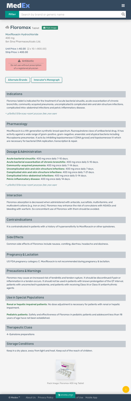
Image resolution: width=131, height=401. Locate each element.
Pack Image (49, 28)
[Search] (123, 14)
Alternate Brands (17, 80)
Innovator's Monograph (47, 80)
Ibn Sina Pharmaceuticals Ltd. (23, 41)
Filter (12, 14)
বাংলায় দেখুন (65, 395)
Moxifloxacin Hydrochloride (21, 34)
